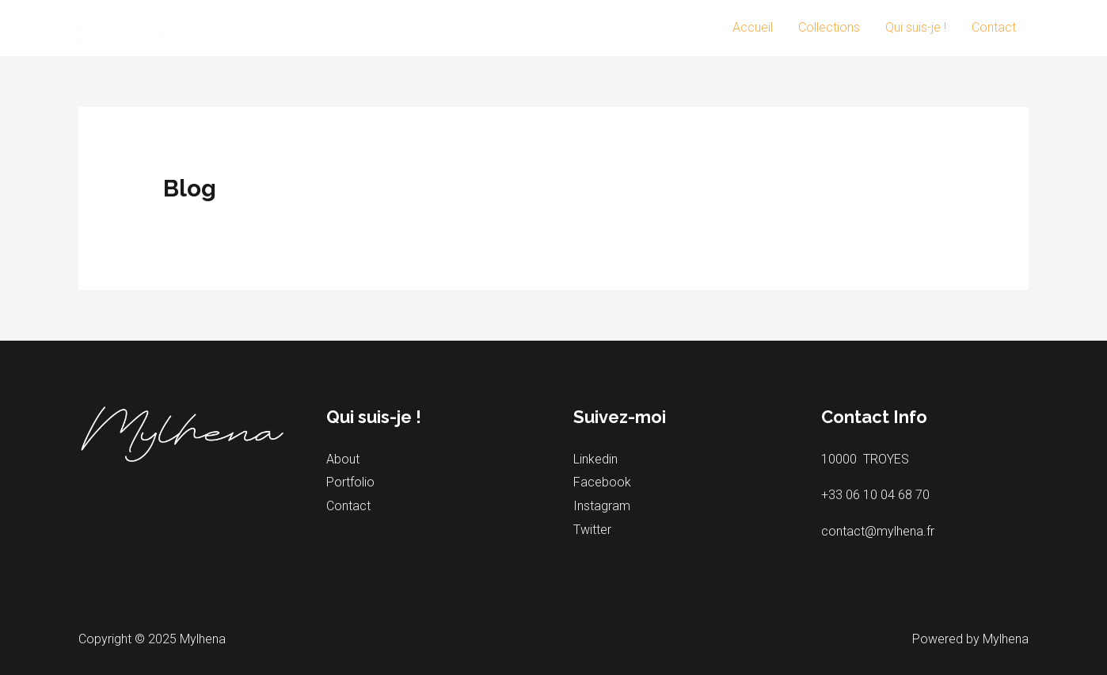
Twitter (592, 529)
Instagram (601, 505)
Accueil (752, 27)
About (342, 459)
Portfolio (350, 482)
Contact (994, 27)
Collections (829, 27)
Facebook (602, 482)
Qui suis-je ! (915, 27)
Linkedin (595, 459)
